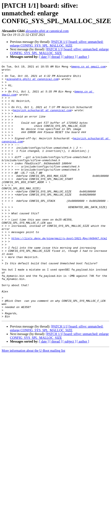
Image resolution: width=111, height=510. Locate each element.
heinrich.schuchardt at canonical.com (42, 119)
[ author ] (83, 57)
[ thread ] (55, 57)
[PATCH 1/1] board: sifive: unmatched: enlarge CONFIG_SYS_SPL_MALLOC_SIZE (56, 43)
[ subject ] (69, 57)
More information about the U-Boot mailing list (33, 401)
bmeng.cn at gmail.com (88, 67)
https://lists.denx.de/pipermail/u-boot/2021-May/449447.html (59, 273)
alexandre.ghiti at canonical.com (47, 31)
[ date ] (44, 57)
